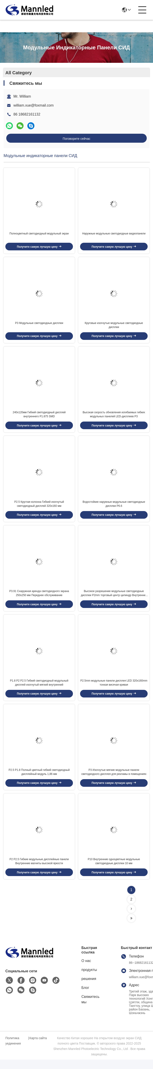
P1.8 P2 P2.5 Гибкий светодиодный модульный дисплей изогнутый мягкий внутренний (39, 689)
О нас (86, 970)
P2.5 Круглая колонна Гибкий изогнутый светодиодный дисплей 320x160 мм (39, 508)
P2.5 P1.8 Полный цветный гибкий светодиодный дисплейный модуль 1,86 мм (39, 780)
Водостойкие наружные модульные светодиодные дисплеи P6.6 (114, 508)
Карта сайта (38, 1047)
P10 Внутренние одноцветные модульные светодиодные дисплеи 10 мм (114, 870)
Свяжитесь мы (90, 1008)
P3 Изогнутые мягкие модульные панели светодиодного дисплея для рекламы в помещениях (113, 780)
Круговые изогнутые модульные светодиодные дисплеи (114, 327)
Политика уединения (13, 1050)
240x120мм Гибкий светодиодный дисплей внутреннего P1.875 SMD (39, 418)
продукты (89, 979)
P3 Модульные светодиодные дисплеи (39, 325)
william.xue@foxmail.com (33, 105)
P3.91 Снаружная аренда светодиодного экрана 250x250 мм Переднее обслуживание (39, 599)
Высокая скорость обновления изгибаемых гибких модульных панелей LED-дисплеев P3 (114, 418)
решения (88, 988)
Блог (85, 997)
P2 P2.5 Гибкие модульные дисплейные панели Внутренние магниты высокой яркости (39, 870)
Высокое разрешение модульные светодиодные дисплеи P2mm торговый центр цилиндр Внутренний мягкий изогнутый (114, 599)
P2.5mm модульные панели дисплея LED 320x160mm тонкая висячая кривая (113, 689)
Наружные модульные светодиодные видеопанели (113, 234)
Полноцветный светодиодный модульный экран (39, 234)
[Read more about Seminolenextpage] (131, 918)
